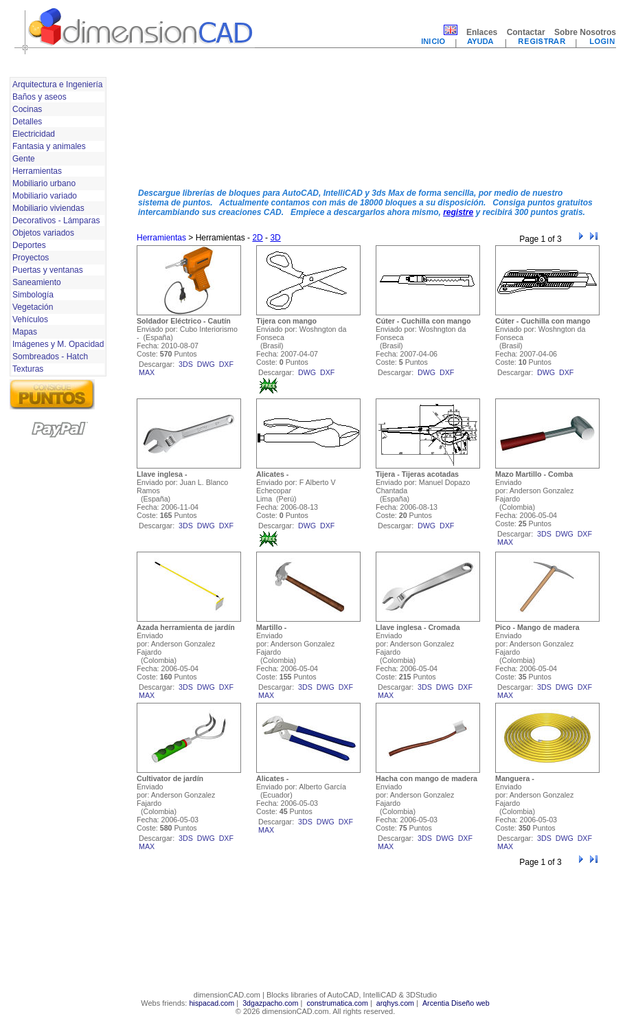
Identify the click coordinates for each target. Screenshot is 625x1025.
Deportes (29, 245)
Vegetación (32, 307)
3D (275, 238)
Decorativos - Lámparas (56, 220)
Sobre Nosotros (585, 32)
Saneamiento (36, 282)
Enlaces (481, 32)
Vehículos (30, 319)
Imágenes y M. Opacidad (58, 344)
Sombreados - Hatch (50, 356)
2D (257, 238)
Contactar (526, 32)
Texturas (27, 369)
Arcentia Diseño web (456, 1003)
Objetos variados (43, 233)
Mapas (24, 332)
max (147, 372)
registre (458, 212)
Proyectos (30, 257)
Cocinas (27, 109)
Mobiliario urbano (44, 183)
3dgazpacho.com (270, 1003)
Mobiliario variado (44, 196)
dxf (226, 364)
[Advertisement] (190, 125)
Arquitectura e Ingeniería (57, 84)
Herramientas (37, 171)
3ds (186, 364)
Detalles (27, 121)
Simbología (33, 295)
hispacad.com (211, 1003)
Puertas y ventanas (47, 270)
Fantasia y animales (49, 146)
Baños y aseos (39, 97)
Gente (23, 159)
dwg (206, 364)
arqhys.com (395, 1003)
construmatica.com (336, 1003)
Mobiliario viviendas (48, 208)
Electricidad (33, 134)
